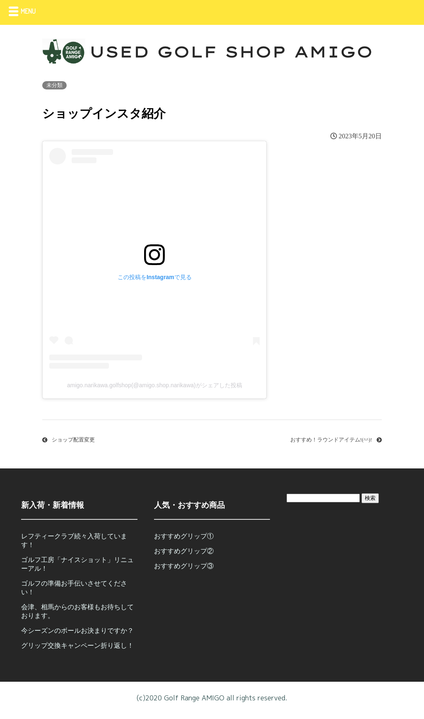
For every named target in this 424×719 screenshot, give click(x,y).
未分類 (54, 85)
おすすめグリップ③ (184, 565)
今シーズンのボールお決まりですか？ (77, 630)
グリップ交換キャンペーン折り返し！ (77, 645)
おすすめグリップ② (184, 551)
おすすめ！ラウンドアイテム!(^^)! (331, 440)
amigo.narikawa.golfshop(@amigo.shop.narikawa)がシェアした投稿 (154, 385)
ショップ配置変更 (73, 440)
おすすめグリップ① (184, 536)
